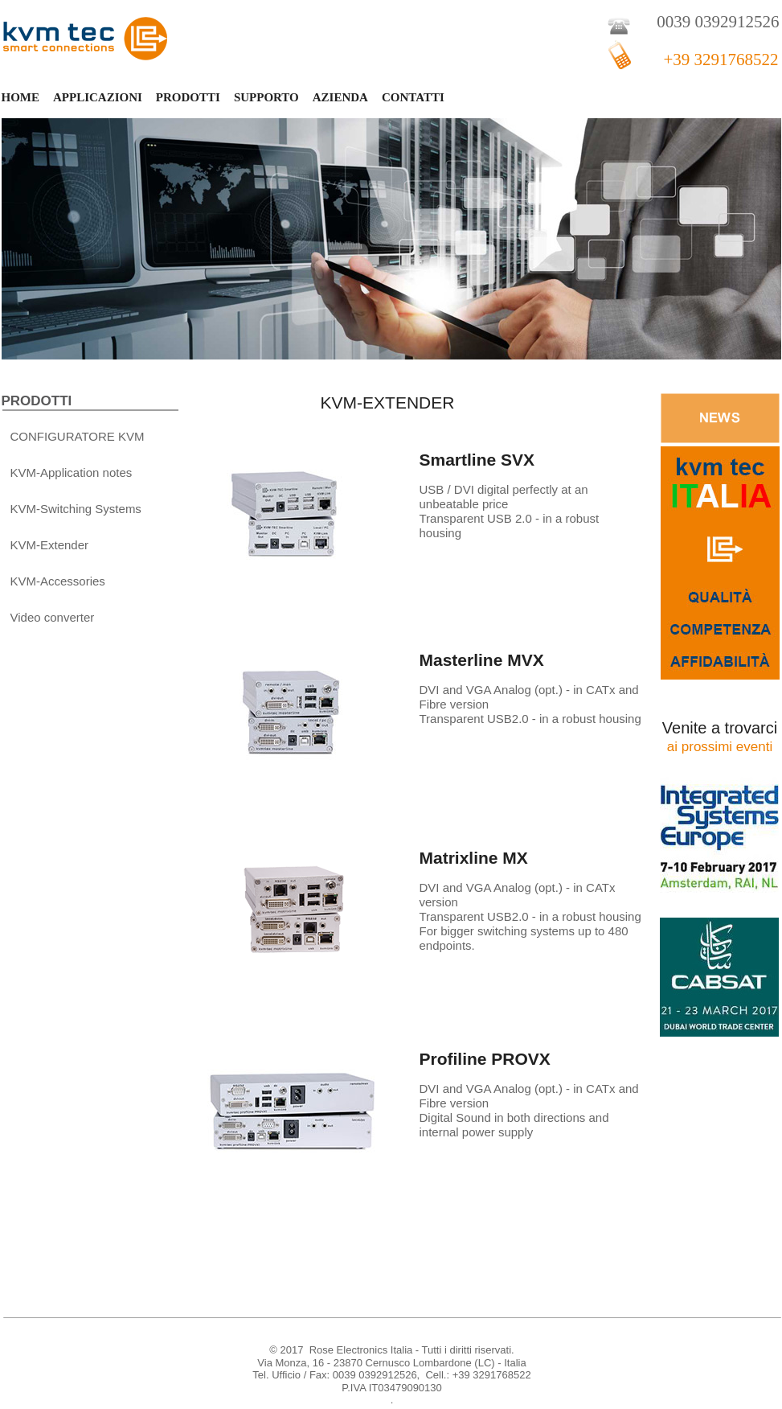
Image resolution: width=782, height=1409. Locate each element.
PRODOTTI (188, 97)
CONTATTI (413, 97)
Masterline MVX (482, 660)
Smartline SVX (477, 459)
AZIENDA (340, 97)
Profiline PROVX (485, 1059)
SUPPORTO (266, 97)
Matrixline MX (474, 857)
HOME (21, 97)
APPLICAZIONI (97, 97)
